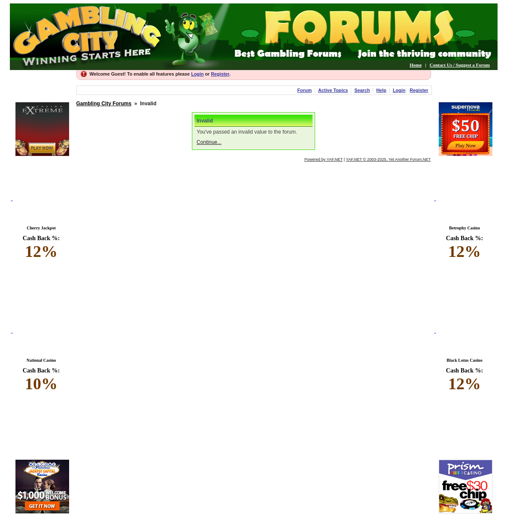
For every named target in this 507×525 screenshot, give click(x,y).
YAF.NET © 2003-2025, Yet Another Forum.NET (388, 159)
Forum (304, 90)
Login (197, 73)
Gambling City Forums (104, 104)
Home (416, 64)
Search (362, 90)
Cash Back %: (41, 248)
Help (381, 90)
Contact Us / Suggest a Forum (460, 64)
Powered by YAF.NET (323, 159)
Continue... (209, 142)
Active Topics (333, 90)
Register (220, 73)
